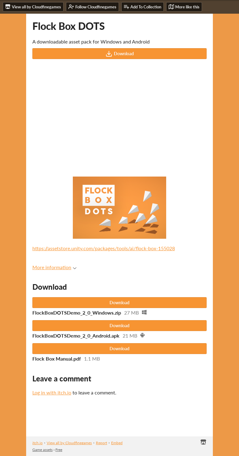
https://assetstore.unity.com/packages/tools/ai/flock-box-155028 (103, 248)
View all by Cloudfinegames (69, 442)
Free (58, 449)
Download (119, 53)
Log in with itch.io (51, 392)
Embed (117, 442)
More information (54, 267)
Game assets (42, 449)
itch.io (37, 442)
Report (101, 442)
